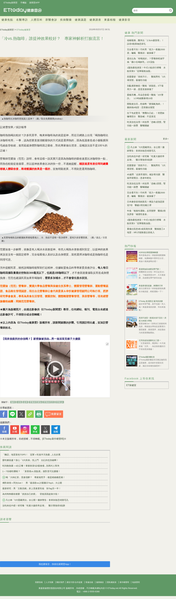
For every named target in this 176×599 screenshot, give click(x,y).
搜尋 (170, 10)
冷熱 (19, 402)
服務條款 (100, 582)
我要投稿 (39, 582)
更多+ (166, 139)
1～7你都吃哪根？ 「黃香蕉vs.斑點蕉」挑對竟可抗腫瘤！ (31, 471)
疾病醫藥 (66, 19)
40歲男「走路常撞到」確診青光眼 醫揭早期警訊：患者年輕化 (146, 176)
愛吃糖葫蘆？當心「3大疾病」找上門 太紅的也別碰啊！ (30, 460)
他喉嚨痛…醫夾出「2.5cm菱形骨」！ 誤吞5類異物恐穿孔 (145, 42)
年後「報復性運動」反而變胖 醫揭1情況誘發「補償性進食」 (146, 212)
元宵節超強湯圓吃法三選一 (150, 340)
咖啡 (13, 402)
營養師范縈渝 (35, 402)
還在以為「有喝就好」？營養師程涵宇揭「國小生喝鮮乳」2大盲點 (145, 60)
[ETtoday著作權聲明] (53, 439)
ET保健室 (131, 385)
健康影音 (125, 19)
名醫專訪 (22, 19)
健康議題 (81, 19)
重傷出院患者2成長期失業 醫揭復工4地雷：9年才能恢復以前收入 (146, 231)
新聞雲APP (34, 2)
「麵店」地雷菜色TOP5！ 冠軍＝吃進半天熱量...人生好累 (31, 454)
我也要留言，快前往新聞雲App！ (55, 564)
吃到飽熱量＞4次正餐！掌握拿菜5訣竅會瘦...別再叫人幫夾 (30, 465)
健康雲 (23, 10)
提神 (25, 402)
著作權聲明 (124, 582)
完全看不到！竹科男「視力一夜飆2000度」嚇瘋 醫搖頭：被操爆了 (146, 51)
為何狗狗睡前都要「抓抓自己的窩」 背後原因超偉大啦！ (31, 494)
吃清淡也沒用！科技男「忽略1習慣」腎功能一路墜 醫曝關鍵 (146, 124)
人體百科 (37, 19)
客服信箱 (89, 582)
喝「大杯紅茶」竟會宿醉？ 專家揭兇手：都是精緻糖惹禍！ (33, 477)
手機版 (23, 2)
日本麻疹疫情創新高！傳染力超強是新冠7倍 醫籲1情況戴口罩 (145, 203)
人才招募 (49, 582)
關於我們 (60, 582)
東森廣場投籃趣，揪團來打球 (151, 286)
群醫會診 (51, 19)
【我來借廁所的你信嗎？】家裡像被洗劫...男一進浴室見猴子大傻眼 (41, 338)
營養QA (59, 402)
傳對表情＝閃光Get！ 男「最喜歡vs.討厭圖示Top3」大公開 (32, 483)
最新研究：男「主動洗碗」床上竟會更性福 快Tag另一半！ (32, 488)
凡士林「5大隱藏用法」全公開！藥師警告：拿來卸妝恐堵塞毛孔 (35, 500)
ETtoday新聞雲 (10, 2)
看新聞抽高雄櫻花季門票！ (150, 269)
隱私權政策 (111, 582)
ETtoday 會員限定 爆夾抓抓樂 (151, 301)
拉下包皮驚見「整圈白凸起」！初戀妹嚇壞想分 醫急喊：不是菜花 (145, 115)
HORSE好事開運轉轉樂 (148, 252)
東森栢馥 (110, 19)
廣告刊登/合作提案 (74, 582)
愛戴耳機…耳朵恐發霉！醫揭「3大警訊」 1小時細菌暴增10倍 (145, 97)
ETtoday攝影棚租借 (146, 357)
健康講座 (95, 19)
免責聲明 (136, 582)
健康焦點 (7, 19)
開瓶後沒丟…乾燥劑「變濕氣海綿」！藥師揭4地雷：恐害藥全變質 (145, 106)
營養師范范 (49, 402)
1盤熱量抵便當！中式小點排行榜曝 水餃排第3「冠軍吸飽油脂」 (146, 69)
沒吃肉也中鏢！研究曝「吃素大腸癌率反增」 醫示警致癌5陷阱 (33, 505)
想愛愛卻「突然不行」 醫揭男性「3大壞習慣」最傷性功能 (146, 78)
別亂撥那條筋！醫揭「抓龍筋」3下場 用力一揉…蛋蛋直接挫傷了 (146, 87)
